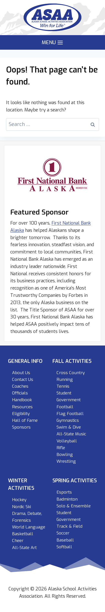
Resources (22, 407)
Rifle (61, 448)
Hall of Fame (25, 420)
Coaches (20, 386)
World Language (28, 527)
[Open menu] (52, 42)
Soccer (63, 533)
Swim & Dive (69, 427)
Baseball (65, 540)
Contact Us (22, 379)
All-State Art (24, 548)
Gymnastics (68, 420)
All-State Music (71, 434)
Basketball (22, 534)
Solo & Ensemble (74, 506)
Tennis (63, 386)
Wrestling (66, 461)
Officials (20, 393)
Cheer (17, 540)
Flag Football (70, 414)
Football (65, 407)
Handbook (22, 400)
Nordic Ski (21, 507)
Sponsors (21, 427)
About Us (21, 373)
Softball (64, 547)
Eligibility (21, 414)
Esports (64, 492)
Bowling (65, 454)
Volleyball (67, 441)
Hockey (19, 500)
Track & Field (69, 526)
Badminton (67, 499)
